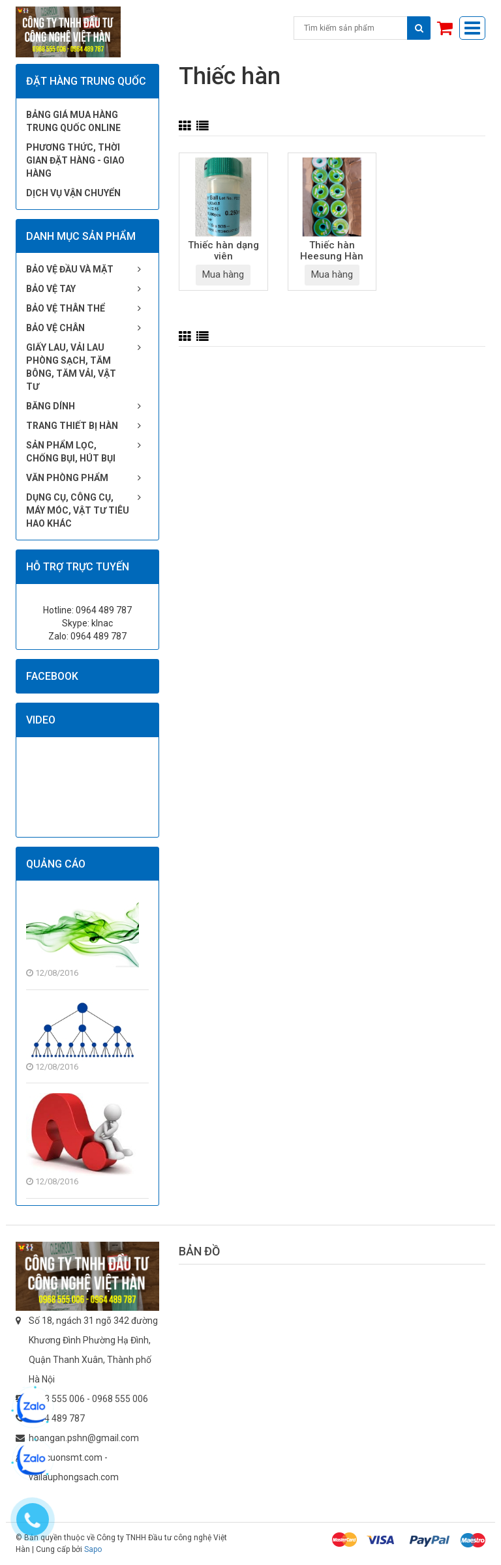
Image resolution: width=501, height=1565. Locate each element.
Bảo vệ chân (55, 328)
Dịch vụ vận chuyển (73, 193)
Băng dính (50, 406)
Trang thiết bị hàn (72, 425)
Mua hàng (223, 274)
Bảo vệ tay (51, 289)
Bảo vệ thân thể (65, 308)
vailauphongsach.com (74, 1477)
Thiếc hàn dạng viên (223, 251)
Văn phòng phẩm (67, 478)
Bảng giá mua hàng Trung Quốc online (73, 121)
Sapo (93, 1549)
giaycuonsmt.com (65, 1457)
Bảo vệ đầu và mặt (70, 269)
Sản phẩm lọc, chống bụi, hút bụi (70, 451)
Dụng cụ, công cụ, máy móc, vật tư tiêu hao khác (77, 510)
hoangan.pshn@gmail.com (84, 1438)
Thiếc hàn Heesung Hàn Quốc (331, 251)
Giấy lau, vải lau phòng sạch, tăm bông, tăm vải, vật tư (71, 367)
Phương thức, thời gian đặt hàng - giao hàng (75, 160)
